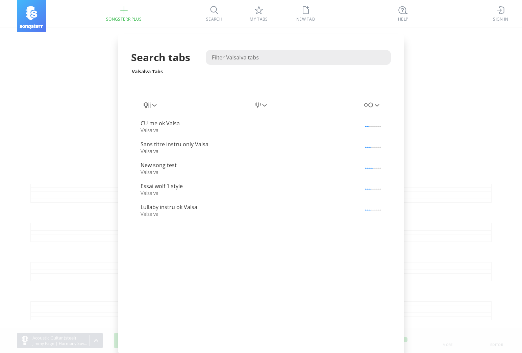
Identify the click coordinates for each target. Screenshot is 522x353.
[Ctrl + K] (403, 13)
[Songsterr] (31, 16)
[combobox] (151, 105)
